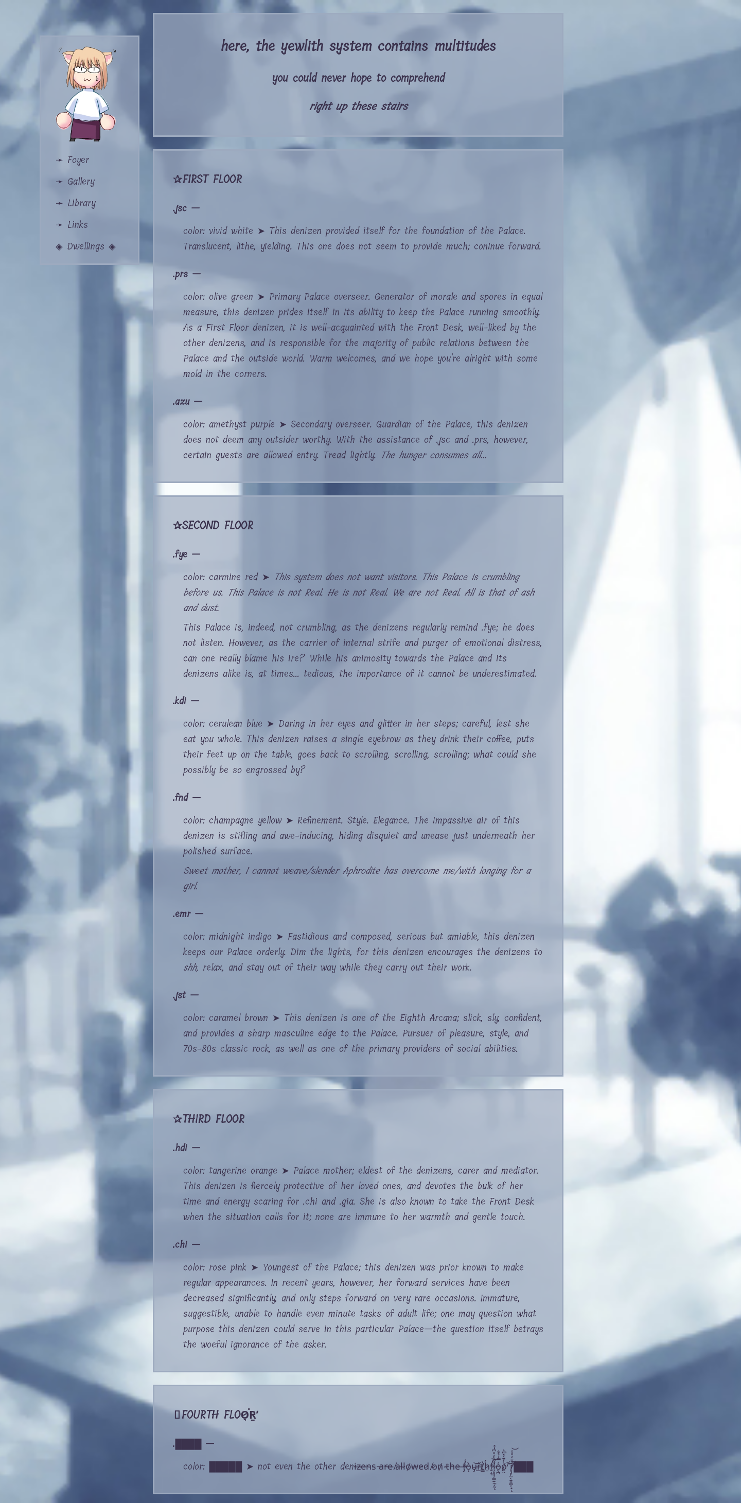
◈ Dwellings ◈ (86, 246)
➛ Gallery (75, 181)
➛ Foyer (72, 160)
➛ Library (75, 203)
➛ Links (72, 224)
